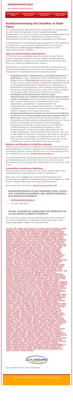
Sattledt (40, 263)
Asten (28, 233)
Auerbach (14, 345)
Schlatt (22, 309)
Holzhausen (19, 330)
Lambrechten (45, 314)
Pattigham (30, 333)
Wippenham (54, 342)
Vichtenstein (62, 341)
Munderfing (9, 255)
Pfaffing (63, 303)
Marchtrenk (55, 228)
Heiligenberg (32, 339)
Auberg (8, 345)
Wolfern (33, 252)
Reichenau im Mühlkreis (51, 313)
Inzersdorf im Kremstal (13, 286)
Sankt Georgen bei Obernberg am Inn (54, 344)
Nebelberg (37, 341)
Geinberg (21, 308)
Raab (65, 270)
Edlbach (8, 341)
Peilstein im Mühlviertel (22, 302)
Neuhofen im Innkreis (20, 269)
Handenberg (54, 314)
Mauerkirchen (10, 264)
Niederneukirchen (19, 281)
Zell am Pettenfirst (26, 317)
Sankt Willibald (52, 320)
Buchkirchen (26, 245)
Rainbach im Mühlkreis (43, 256)
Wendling (45, 334)
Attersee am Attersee (54, 294)
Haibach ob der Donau (13, 316)
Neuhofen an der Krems (56, 233)
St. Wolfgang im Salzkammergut (41, 259)
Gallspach (9, 261)
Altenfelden (37, 273)
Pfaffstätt (28, 322)
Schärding (60, 238)
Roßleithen (47, 284)
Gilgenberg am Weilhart (28, 313)
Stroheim (38, 302)
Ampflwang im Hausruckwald (52, 248)
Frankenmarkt (47, 247)
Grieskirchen (19, 239)
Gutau (15, 261)
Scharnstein (9, 241)
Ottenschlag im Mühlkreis (36, 345)
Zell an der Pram (47, 281)
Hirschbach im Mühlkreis (24, 319)
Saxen (8, 288)
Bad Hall (53, 238)
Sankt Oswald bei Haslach (41, 347)
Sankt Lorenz (18, 266)
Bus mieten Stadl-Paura (13, 14)
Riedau (63, 278)
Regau (8, 233)
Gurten (50, 317)
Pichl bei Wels (26, 259)
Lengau (34, 241)
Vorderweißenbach (42, 278)
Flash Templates (53, 377)
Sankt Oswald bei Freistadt (51, 258)
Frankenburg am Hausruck (22, 241)
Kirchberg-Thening (41, 269)
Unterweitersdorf (19, 278)
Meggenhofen (10, 303)
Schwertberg (10, 238)
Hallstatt (58, 336)
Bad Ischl (49, 228)
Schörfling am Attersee (35, 248)
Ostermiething (55, 250)
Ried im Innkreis (23, 230)
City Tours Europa (32, 377)
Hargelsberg (31, 311)
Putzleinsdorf (37, 295)
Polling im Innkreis (27, 328)
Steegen (40, 324)
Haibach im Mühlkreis (19, 333)
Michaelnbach (25, 316)
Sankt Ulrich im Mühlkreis (50, 341)
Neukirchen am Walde (40, 294)
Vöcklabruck (10, 230)
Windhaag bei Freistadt (17, 295)
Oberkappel (26, 338)
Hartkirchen (50, 244)
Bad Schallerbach (16, 245)
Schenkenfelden (56, 295)
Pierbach (16, 327)
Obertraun (34, 338)
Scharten (42, 270)
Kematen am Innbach (39, 309)
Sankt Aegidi (21, 300)
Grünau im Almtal (30, 278)
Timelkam (9, 236)
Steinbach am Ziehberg (18, 336)
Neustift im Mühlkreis (31, 306)
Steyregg (41, 239)
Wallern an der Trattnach (41, 255)
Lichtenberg (25, 263)
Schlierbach (9, 259)
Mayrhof (23, 350)
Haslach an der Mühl (38, 264)
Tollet (16, 331)
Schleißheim (16, 313)
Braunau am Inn (33, 228)
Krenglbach (27, 253)
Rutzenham (30, 350)
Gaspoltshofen (10, 248)
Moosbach (9, 327)
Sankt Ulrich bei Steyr (26, 255)
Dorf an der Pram (21, 325)
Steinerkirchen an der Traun (20, 267)
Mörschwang (16, 350)
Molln (60, 247)
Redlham (27, 305)
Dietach (18, 252)
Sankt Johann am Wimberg (51, 325)
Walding (43, 244)
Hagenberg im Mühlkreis (49, 261)
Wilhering (37, 234)
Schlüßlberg (19, 253)
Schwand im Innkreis (58, 328)
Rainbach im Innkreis (59, 305)
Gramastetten (10, 239)
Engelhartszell (10, 330)
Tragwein (34, 253)
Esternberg (39, 258)
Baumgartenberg (45, 289)
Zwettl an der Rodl (11, 289)
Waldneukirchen (40, 272)
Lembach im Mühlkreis (22, 303)
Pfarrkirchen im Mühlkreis (44, 305)
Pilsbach (8, 342)
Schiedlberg (9, 317)
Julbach (32, 302)
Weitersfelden (16, 324)
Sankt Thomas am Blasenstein (36, 331)
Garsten (13, 233)
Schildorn (17, 317)
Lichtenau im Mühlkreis (13, 347)
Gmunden (63, 228)
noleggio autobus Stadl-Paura (59, 14)
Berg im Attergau (49, 324)
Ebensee (28, 231)
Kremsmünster (21, 233)
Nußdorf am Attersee (25, 320)
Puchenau (9, 242)
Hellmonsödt (16, 272)
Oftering (51, 278)
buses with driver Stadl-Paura (28, 14)
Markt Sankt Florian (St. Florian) (16, 234)
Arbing (38, 308)
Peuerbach (9, 277)
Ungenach (21, 306)
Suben (33, 305)
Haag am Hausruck (27, 275)
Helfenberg (44, 327)
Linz (7, 228)
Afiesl (34, 349)
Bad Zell (53, 256)
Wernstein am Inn (16, 297)
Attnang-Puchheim (56, 230)
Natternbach (35, 270)
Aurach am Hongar (35, 291)
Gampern (60, 256)
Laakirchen (40, 230)
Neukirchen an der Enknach (28, 277)
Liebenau (30, 294)
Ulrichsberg (17, 259)
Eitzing (52, 336)
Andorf (24, 238)
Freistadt (21, 231)
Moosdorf (43, 292)
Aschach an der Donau (13, 275)
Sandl (18, 309)
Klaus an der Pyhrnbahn (47, 322)
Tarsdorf (8, 280)
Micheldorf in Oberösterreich (58, 234)
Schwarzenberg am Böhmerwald (16, 344)
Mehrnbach (31, 269)
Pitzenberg (29, 347)
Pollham (51, 327)
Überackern (9, 339)
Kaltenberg (15, 342)
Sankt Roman (22, 289)
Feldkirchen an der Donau (55, 236)
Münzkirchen (47, 263)
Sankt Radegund (44, 342)
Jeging (25, 339)
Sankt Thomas (22, 345)
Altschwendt (62, 338)
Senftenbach (10, 338)
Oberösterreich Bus (20, 4)
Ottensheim (40, 241)
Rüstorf (56, 277)
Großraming (17, 263)
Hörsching (30, 234)
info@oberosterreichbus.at (20, 9)
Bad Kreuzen (59, 270)
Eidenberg (62, 277)
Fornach (57, 327)
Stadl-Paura (27, 239)
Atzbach (13, 319)
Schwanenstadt (11, 244)
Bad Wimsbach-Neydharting (32, 266)
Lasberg (38, 261)
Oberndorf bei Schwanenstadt (50, 308)
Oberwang (44, 291)
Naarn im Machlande (35, 247)
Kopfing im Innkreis (27, 283)
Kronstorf (15, 250)
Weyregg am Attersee (29, 297)
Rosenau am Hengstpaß (54, 339)
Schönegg (38, 344)
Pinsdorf (59, 245)
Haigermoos (35, 342)
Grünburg (46, 245)
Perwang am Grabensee (32, 327)
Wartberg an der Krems (57, 255)
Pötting (46, 345)
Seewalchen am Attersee (38, 236)
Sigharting (38, 334)
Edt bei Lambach (59, 275)
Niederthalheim (10, 322)
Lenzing (34, 239)
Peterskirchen (41, 339)
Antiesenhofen (20, 322)
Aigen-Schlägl (25, 252)
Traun (25, 228)
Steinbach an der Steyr (36, 280)
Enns (16, 230)
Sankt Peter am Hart (48, 266)
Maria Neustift (45, 295)
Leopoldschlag (38, 325)
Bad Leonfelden (21, 244)
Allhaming (36, 320)
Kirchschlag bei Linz (47, 275)
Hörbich (15, 349)
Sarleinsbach (50, 270)
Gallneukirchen (35, 233)
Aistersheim (45, 333)
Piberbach (24, 286)
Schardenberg (34, 267)
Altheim (55, 239)
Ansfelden (42, 228)
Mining (53, 319)
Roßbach (42, 330)
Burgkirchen (33, 263)
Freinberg (15, 308)
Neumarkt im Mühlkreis (54, 252)
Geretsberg (43, 320)
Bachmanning (18, 339)
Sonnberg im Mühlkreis (31, 330)
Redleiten (60, 345)
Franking (50, 331)
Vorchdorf (55, 231)
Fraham (27, 270)
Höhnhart (28, 309)
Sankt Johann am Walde (51, 280)
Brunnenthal (10, 281)
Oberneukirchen (41, 252)
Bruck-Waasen (52, 269)
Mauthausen (62, 239)
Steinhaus (41, 277)
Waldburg (24, 311)
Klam (20, 331)
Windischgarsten (44, 267)
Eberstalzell (56, 263)
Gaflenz (40, 284)
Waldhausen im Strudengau (14, 258)
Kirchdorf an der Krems (20, 242)
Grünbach (19, 284)
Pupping (39, 286)
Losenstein (36, 292)
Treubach (55, 338)
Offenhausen (22, 294)
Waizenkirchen (23, 247)
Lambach (9, 250)
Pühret (28, 342)
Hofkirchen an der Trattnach (14, 292)
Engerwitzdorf (10, 231)
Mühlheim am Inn (17, 341)
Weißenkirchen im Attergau (42, 328)
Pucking (39, 245)
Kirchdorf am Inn (28, 341)
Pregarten (30, 238)
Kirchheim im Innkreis (44, 338)
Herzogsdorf (10, 266)
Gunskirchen (44, 234)
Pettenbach (18, 238)
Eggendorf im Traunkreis (53, 330)
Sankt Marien (49, 241)
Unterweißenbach (11, 273)
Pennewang (37, 333)
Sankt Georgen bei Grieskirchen (30, 314)
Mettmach (54, 267)
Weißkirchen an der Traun (33, 250)
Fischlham (51, 311)
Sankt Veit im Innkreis (25, 349)
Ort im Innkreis (34, 316)
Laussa (42, 316)
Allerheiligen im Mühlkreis (53, 316)
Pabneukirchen (17, 291)
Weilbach (22, 342)
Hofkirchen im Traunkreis (59, 284)
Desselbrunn (32, 286)
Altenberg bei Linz (59, 241)
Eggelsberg (9, 269)
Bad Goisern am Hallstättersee (41, 231)
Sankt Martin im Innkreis (33, 281)
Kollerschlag (57, 303)
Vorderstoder (30, 336)
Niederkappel (10, 328)
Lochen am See (22, 261)
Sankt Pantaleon (57, 253)
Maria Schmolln (30, 308)
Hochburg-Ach (10, 252)
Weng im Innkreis (51, 309)
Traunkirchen (28, 292)
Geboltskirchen (10, 309)
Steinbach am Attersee (20, 334)
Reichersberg (54, 302)
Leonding (20, 228)
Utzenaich (33, 303)
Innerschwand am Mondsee (41, 319)
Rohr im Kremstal (41, 311)
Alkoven (15, 236)
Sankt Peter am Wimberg (51, 288)
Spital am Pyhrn (51, 272)
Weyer (48, 242)
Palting (24, 331)
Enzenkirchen (27, 288)
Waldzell (16, 277)
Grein (7, 256)
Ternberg (22, 250)
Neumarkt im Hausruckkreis (47, 306)
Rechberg (18, 328)
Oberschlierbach (55, 347)
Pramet (21, 327)
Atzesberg (9, 349)
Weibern (25, 291)
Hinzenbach (16, 283)
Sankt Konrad (61, 320)
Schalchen (53, 245)
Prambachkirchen (29, 258)
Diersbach (28, 295)
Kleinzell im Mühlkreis (58, 300)
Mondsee (55, 247)
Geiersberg (52, 345)
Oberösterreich (33, 80)
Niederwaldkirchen (16, 288)
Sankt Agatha (49, 277)
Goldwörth (31, 334)
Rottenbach (35, 322)
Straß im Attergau (11, 306)
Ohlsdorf (37, 238)
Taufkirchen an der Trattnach (50, 283)
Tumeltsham (10, 302)
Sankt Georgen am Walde (20, 280)
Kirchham (58, 278)
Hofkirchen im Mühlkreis (44, 303)
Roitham (55, 281)
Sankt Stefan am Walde (42, 336)
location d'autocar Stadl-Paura (44, 14)
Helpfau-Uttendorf (21, 248)
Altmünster (32, 230)
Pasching (61, 231)
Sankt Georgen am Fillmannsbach (47, 349)
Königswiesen (10, 253)
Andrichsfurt (18, 338)
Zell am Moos (16, 298)
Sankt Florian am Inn (44, 253)
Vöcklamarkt (48, 239)
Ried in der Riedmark (33, 244)
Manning (51, 334)
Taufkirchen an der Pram (27, 256)
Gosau (41, 288)
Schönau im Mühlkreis (30, 284)
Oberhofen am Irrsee (53, 292)
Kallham (62, 264)
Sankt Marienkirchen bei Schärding (53, 286)
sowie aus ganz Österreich (32, 47)
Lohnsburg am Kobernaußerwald (52, 273)
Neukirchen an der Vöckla (23, 264)
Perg (16, 231)
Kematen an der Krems (59, 259)
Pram (38, 289)
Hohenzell (37, 275)
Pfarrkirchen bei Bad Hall (25, 273)
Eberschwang (46, 250)
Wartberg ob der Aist (57, 242)
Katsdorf (16, 255)
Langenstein (55, 264)
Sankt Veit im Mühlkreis (40, 317)
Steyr (15, 228)
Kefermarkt (9, 278)
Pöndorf (60, 267)
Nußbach (9, 272)
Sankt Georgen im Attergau (36, 242)
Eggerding (40, 313)
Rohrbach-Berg (45, 238)
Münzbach (63, 288)
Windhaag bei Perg (18, 305)
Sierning (46, 230)
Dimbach (30, 325)
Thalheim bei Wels (24, 236)
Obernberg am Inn (11, 294)
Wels (10, 228)
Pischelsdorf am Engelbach (57, 291)
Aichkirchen (30, 344)
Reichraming (31, 289)
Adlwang (35, 288)
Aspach (48, 264)
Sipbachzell (37, 283)
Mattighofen (44, 233)
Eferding (33, 245)
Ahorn (23, 347)
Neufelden (62, 314)
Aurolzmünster (14, 256)
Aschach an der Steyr (27, 272)
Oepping (8, 305)
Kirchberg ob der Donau (29, 324)
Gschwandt (31, 261)
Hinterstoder (10, 331)
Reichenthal (45, 302)
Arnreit (16, 320)
